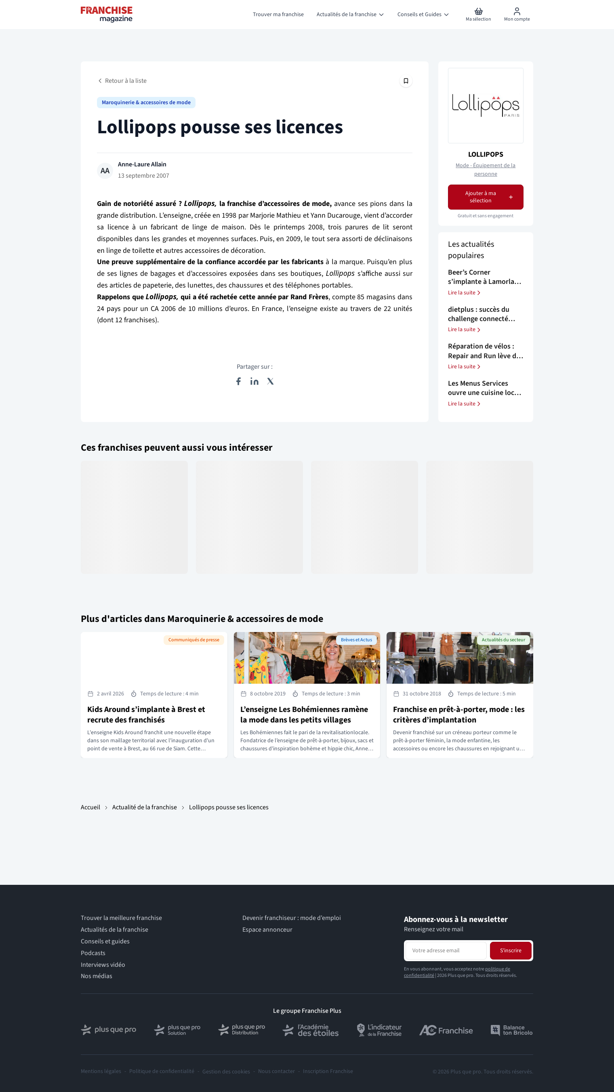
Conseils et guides (105, 941)
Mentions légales (101, 1071)
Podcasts (93, 953)
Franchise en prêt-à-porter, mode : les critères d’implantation (459, 715)
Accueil (90, 807)
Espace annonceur (267, 930)
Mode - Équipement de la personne (485, 170)
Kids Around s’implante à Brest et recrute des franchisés (146, 715)
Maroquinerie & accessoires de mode (146, 103)
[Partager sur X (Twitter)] (270, 381)
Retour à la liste (122, 80)
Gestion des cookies (226, 1072)
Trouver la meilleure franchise (121, 918)
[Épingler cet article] (406, 80)
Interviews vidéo (103, 965)
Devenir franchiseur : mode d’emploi (291, 918)
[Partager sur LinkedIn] (254, 381)
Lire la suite (465, 292)
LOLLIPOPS (485, 154)
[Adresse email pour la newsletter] (446, 951)
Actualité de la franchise (144, 807)
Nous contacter (276, 1071)
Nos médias (96, 976)
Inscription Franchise (328, 1071)
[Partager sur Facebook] (238, 381)
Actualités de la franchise (114, 930)
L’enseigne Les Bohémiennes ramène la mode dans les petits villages (304, 715)
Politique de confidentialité (161, 1071)
